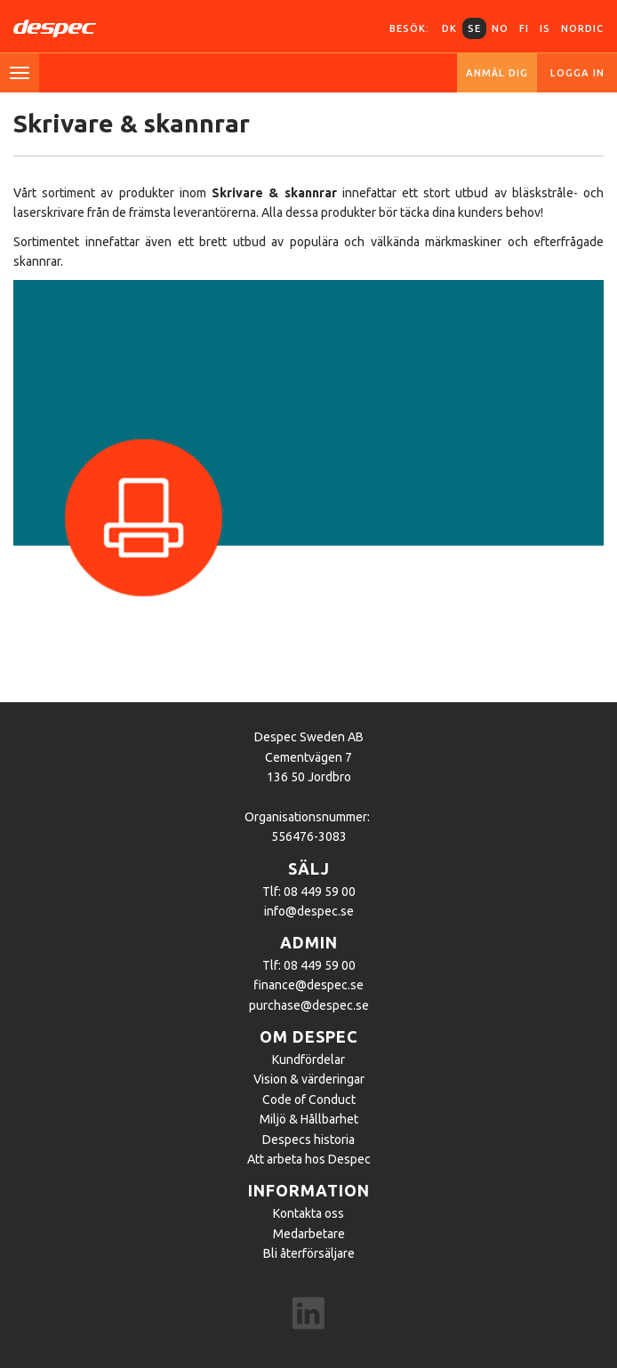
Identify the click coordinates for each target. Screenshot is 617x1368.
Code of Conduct (309, 1099)
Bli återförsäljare (309, 1253)
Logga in (577, 73)
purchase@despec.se (309, 1005)
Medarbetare (309, 1234)
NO (500, 28)
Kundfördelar (308, 1059)
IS (545, 28)
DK (449, 28)
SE (474, 28)
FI (524, 28)
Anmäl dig (497, 73)
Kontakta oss (308, 1213)
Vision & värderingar (309, 1079)
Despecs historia (308, 1139)
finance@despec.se (308, 985)
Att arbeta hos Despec (309, 1159)
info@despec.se (309, 911)
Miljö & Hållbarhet (309, 1119)
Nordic (582, 28)
